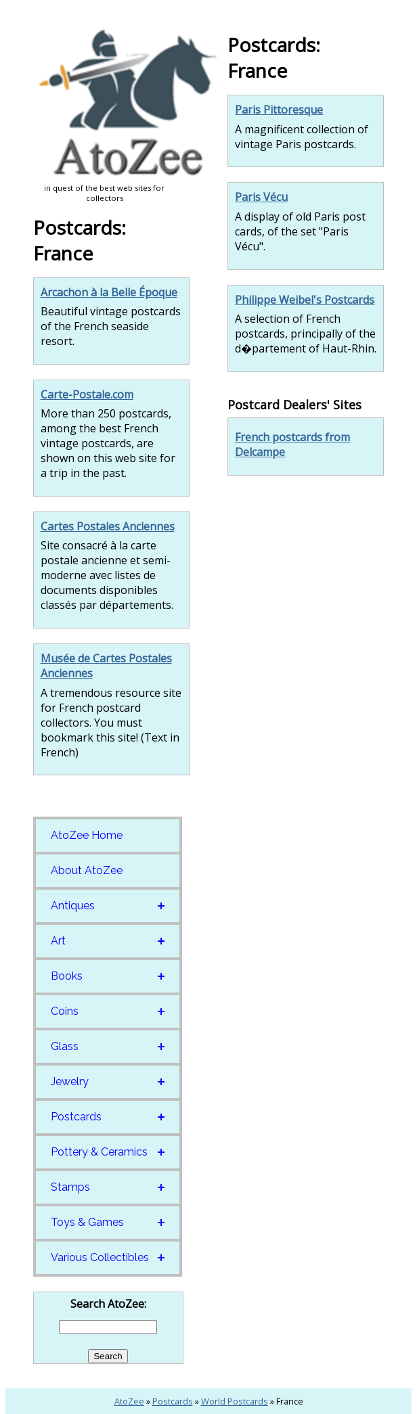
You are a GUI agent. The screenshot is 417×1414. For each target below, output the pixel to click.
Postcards (76, 1116)
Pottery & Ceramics (99, 1151)
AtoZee (129, 1401)
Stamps (70, 1187)
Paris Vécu (261, 196)
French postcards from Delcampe (292, 444)
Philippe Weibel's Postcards (304, 299)
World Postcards (234, 1401)
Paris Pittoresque (279, 109)
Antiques (73, 905)
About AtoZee (87, 870)
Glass (65, 1046)
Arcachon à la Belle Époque (109, 292)
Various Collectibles (100, 1257)
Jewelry (70, 1081)
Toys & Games (87, 1222)
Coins (65, 1011)
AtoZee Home (87, 835)
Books (67, 976)
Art (58, 940)
